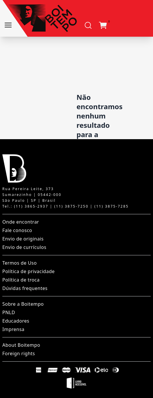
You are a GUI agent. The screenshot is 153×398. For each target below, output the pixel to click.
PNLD (8, 312)
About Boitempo (21, 345)
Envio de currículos (24, 247)
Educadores (15, 321)
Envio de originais (23, 239)
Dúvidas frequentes (24, 288)
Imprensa (13, 329)
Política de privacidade (28, 271)
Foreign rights (18, 353)
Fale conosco (17, 230)
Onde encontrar (20, 222)
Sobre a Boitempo (23, 304)
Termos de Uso (19, 263)
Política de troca (21, 280)
